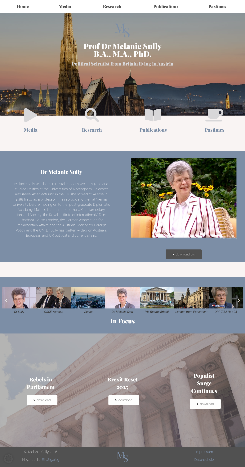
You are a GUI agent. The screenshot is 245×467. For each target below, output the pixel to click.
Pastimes (218, 6)
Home (23, 6)
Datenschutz (204, 460)
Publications (165, 6)
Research (113, 6)
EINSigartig (50, 460)
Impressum (204, 452)
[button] (6, 300)
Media (66, 6)
